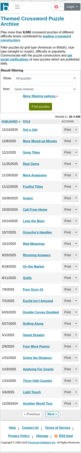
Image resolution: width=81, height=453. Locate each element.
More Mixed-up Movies (40, 141)
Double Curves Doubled (41, 312)
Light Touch (32, 392)
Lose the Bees (33, 221)
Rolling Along (33, 323)
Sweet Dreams (33, 335)
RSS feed (66, 436)
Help (12, 427)
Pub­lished (9, 121)
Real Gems (31, 164)
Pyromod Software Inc (41, 442)
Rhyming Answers (36, 255)
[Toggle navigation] (17, 7)
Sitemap (42, 436)
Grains (28, 198)
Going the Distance (37, 358)
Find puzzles (40, 106)
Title (26, 121)
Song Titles (31, 152)
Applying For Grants (38, 369)
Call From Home (35, 209)
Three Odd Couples (37, 380)
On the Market (33, 266)
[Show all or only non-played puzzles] (44, 78)
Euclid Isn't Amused (38, 301)
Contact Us (30, 427)
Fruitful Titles (33, 186)
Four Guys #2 (33, 289)
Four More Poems (36, 346)
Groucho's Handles (37, 232)
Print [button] (67, 129)
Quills (27, 278)
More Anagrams (35, 175)
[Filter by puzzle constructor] (43, 89)
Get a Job (30, 129)
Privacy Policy (19, 436)
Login (71, 6)
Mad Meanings (34, 243)
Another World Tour (38, 403)
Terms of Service (57, 427)
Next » (52, 414)
